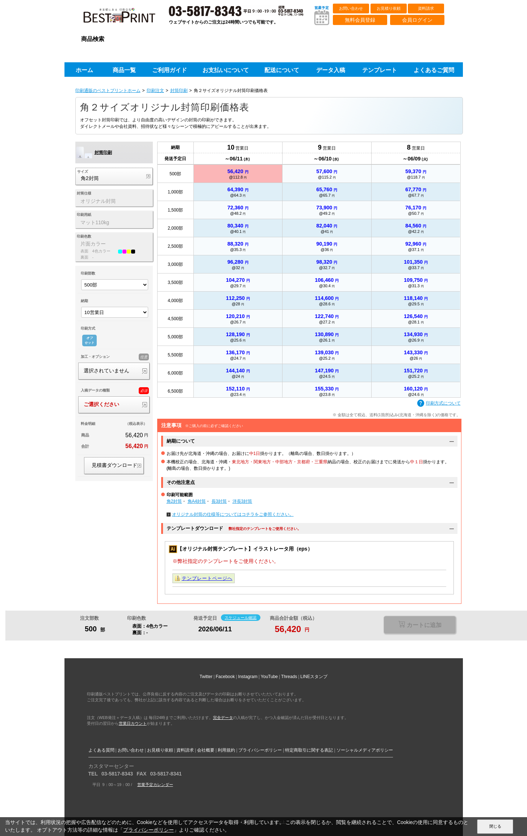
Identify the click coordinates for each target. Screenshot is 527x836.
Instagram (247, 676)
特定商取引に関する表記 (309, 750)
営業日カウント (133, 723)
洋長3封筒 (242, 501)
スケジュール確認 (240, 617)
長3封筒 (219, 501)
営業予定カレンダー (155, 784)
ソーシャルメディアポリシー (364, 750)
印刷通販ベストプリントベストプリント (126, 18)
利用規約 (226, 750)
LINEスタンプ (313, 676)
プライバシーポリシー (260, 750)
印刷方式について (439, 403)
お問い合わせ (351, 8)
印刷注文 (155, 90)
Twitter (206, 676)
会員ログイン (417, 20)
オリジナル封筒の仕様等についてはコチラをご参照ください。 (233, 514)
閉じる (495, 826)
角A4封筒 (197, 501)
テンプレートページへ (207, 578)
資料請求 (426, 8)
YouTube (269, 676)
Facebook (225, 676)
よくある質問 (101, 750)
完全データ (223, 717)
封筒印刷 (179, 90)
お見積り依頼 (389, 8)
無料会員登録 (360, 20)
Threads (289, 676)
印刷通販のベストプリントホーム (108, 90)
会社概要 (205, 750)
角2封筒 (174, 501)
